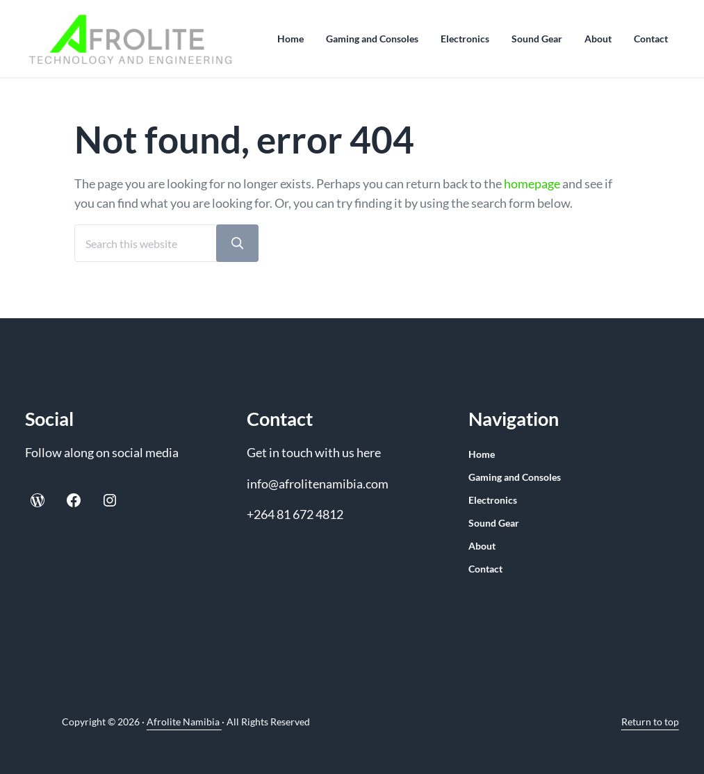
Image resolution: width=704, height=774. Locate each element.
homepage (532, 183)
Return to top (650, 721)
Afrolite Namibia (184, 721)
